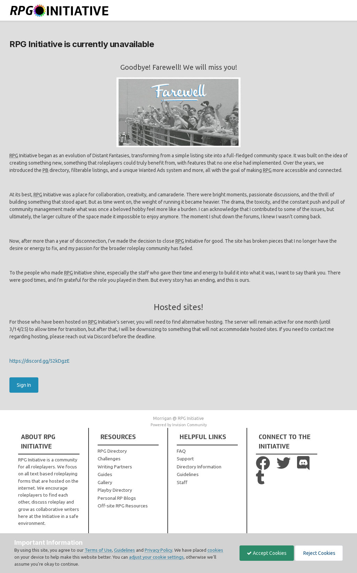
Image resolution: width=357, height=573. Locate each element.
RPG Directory (112, 451)
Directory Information (199, 466)
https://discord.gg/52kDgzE (39, 361)
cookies (215, 550)
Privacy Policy (158, 550)
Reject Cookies (318, 553)
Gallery (105, 482)
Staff (182, 482)
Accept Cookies (267, 553)
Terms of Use (98, 550)
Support (185, 458)
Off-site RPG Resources (123, 505)
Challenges (109, 458)
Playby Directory (115, 490)
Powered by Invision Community (179, 425)
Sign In (24, 385)
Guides (105, 474)
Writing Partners (115, 466)
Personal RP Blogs (117, 498)
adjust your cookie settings (156, 557)
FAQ (181, 451)
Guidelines (188, 474)
